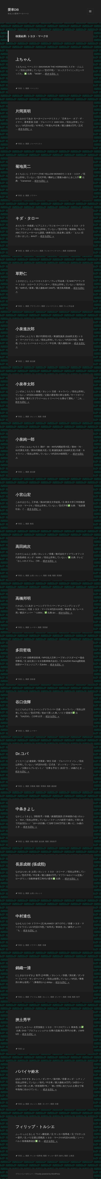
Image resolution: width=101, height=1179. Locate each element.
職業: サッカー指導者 (34, 1156)
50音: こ (21, 361)
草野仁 (21, 273)
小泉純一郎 (24, 439)
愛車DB (13, 9)
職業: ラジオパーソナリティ (51, 251)
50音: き (21, 196)
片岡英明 (23, 111)
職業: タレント (31, 417)
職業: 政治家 (30, 361)
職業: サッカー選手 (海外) (53, 1156)
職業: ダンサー (56, 997)
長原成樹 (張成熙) (30, 864)
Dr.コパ (21, 754)
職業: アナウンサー (33, 306)
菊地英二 (23, 166)
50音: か (21, 144)
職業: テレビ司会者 (66, 306)
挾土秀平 (23, 1020)
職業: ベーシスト (32, 88)
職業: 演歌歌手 (51, 841)
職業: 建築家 (52, 786)
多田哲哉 (23, 650)
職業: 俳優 (42, 417)
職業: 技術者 (30, 679)
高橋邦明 (23, 598)
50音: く (21, 306)
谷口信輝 (23, 702)
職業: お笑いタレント (34, 576)
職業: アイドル (31, 997)
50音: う (21, 88)
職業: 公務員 (69, 1156)
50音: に (21, 997)
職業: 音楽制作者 (69, 251)
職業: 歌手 (76, 997)
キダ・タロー (27, 218)
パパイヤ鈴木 (27, 1071)
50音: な (21, 841)
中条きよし (25, 809)
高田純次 (23, 546)
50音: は (21, 1049)
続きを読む (52, 73)
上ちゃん (23, 59)
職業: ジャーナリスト (34, 144)
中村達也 (23, 916)
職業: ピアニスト (32, 251)
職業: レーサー (31, 627)
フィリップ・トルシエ (35, 1127)
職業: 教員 (30, 524)
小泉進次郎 (24, 329)
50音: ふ (21, 1156)
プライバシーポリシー (24, 1174)
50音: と (21, 786)
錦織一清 (23, 968)
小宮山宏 (23, 495)
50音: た (21, 576)
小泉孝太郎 (24, 384)
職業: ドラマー (31, 196)
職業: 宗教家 (30, 786)
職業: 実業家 (57, 576)
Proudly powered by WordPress (47, 1174)
